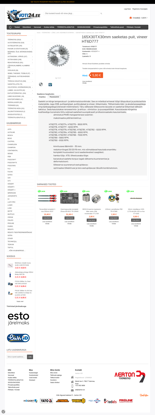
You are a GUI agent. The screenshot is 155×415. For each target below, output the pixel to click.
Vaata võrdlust (54, 382)
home (38, 32)
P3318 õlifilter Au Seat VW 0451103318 (22, 282)
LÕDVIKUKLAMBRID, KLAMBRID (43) (19, 66)
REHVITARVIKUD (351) (15, 62)
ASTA (9, 129)
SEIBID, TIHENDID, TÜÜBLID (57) (19, 73)
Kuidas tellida (49, 27)
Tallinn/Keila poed (117, 27)
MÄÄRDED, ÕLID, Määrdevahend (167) (20, 52)
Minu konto (53, 373)
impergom (12, 193)
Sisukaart (32, 380)
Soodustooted (33, 375)
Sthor (10, 238)
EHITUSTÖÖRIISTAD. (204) (17, 93)
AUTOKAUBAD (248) (14, 59)
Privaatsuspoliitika (100, 27)
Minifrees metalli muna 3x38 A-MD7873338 (23, 264)
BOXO (10, 138)
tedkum (11, 244)
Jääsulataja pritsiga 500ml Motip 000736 (24, 273)
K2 (8, 199)
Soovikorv (53, 380)
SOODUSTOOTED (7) (15, 114)
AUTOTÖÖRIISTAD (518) (16, 43)
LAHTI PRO (11, 202)
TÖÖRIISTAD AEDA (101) (16, 108)
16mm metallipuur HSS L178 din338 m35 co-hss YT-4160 (136, 211)
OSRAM (10, 217)
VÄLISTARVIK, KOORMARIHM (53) (19, 87)
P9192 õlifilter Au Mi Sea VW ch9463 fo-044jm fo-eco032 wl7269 (23, 293)
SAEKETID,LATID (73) (15, 84)
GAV (9, 178)
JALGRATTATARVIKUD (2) (16, 111)
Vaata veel (20, 301)
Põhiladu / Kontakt (134, 27)
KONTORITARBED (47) (15, 99)
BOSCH (10, 135)
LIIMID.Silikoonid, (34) (16, 96)
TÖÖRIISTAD (46, 32)
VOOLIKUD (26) (13, 70)
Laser (10, 205)
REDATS (10, 229)
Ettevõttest (27, 27)
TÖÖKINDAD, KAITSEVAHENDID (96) (19, 77)
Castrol (11, 141)
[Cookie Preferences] (3, 411)
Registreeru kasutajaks (139, 9)
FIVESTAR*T (12, 159)
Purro (10, 226)
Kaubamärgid (33, 373)
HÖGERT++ (12, 190)
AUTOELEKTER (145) (15, 46)
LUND (10, 208)
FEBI (9, 156)
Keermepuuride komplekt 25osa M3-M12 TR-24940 (69, 210)
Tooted (17, 27)
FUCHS (10, 172)
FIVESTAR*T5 (12, 163)
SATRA (10, 235)
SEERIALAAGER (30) (15, 102)
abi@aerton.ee (80, 390)
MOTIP (10, 211)
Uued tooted (33, 377)
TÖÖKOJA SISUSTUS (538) (17, 81)
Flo (9, 169)
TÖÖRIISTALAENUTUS (65, 27)
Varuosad (37, 27)
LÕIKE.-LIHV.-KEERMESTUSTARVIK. (63, 32)
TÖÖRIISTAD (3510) (14, 40)
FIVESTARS (12, 166)
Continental (13, 150)
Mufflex (11, 214)
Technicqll (12, 241)
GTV (9, 181)
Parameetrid (54, 97)
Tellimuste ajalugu (56, 375)
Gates (10, 175)
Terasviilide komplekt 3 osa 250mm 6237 (47, 210)
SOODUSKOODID (83, 27)
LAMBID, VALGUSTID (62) (16, 90)
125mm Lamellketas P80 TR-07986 (113, 210)
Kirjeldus (42, 97)
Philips (10, 220)
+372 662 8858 (80, 385)
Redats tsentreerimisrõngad (20, 232)
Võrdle (84, 83)
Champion (12, 147)
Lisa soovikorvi (87, 81)
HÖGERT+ (11, 187)
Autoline (11, 132)
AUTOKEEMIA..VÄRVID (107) (17, 56)
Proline (11, 223)
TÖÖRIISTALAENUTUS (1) (16, 117)
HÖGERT (11, 184)
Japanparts (12, 196)
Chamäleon (12, 144)
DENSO (10, 153)
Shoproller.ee (144, 395)
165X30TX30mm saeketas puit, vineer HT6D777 (90, 32)
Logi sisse (127, 9)
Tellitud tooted (54, 377)
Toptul (10, 247)
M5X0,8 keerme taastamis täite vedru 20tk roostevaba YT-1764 (91, 211)
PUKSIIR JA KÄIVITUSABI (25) (18, 49)
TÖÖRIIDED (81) (13, 105)
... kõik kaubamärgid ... (16, 250)
